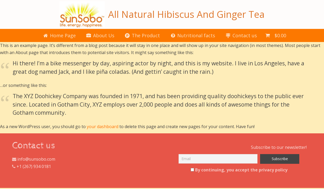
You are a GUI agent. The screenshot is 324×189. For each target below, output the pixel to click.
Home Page (59, 35)
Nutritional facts (192, 35)
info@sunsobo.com (35, 159)
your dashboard (102, 126)
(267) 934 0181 (37, 166)
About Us (100, 35)
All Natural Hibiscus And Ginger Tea (161, 14)
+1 (19, 166)
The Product (142, 35)
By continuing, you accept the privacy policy (239, 170)
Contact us (241, 35)
